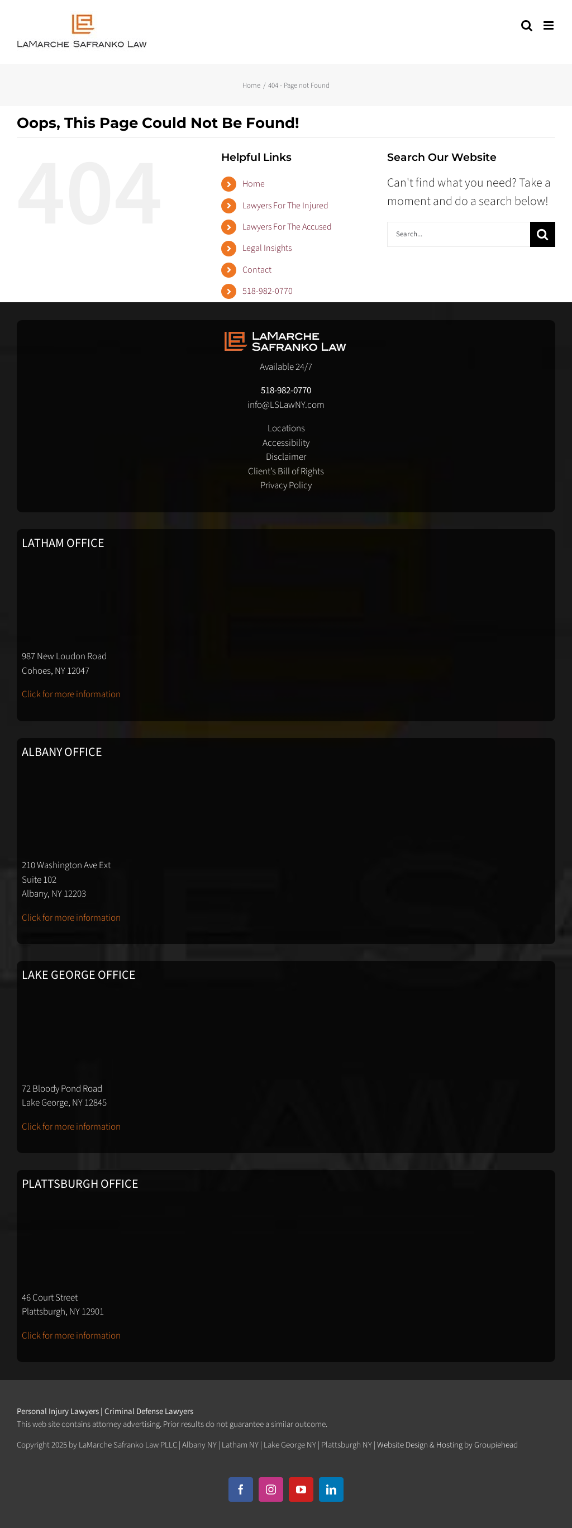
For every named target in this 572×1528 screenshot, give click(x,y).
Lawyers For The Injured (285, 205)
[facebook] (240, 1489)
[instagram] (271, 1489)
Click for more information (71, 694)
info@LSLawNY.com (286, 405)
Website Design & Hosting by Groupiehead (447, 1445)
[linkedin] (331, 1489)
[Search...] (458, 234)
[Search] (542, 234)
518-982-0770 (267, 291)
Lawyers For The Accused (287, 227)
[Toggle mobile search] (526, 25)
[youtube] (301, 1489)
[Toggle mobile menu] (549, 25)
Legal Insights (267, 248)
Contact (256, 270)
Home (253, 184)
